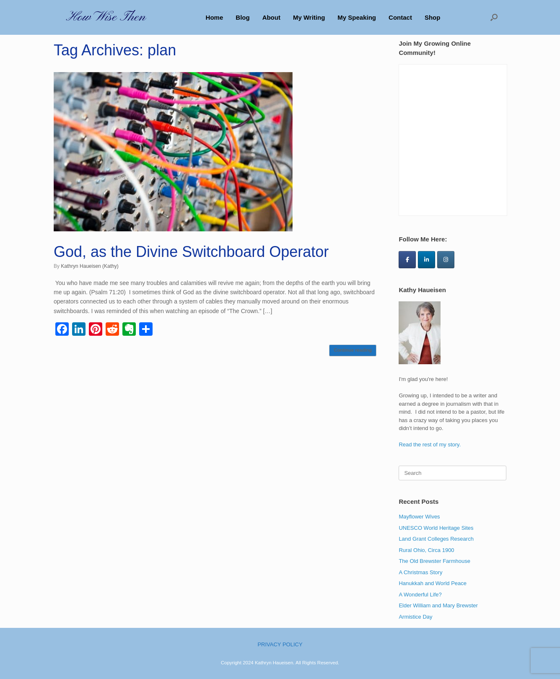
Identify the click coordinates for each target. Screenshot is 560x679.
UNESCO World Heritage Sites (436, 528)
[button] (494, 17)
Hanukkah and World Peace (433, 583)
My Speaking (356, 17)
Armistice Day (415, 617)
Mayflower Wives (419, 516)
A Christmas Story (420, 572)
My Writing (309, 17)
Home (214, 17)
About (271, 17)
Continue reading (352, 349)
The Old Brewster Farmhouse (434, 561)
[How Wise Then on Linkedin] (426, 259)
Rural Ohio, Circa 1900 (426, 550)
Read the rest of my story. (430, 444)
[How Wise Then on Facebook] (407, 259)
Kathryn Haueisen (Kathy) (89, 266)
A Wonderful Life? (420, 594)
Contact (400, 17)
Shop (433, 17)
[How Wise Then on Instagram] (445, 259)
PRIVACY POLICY (279, 644)
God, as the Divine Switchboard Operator (191, 251)
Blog (242, 17)
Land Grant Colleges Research (436, 539)
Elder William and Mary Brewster (438, 605)
